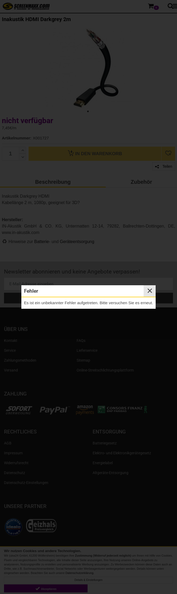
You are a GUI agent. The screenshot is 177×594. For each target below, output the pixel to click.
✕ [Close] (150, 291)
